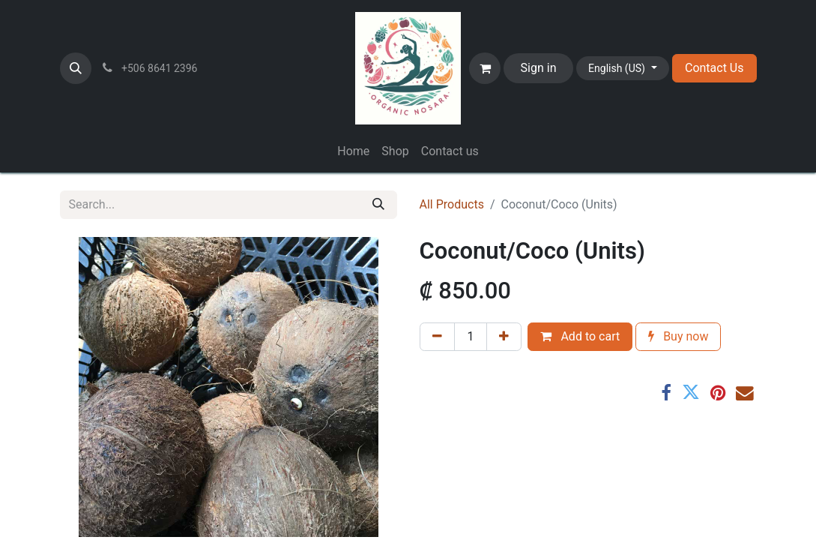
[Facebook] (666, 393)
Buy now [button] (678, 336)
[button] (75, 68)
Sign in (539, 68)
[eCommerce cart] (485, 68)
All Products (452, 204)
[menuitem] (353, 151)
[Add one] (504, 336)
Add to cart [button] (580, 336)
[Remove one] (437, 336)
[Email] (745, 393)
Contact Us (714, 68)
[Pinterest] (717, 393)
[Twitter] (691, 393)
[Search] (378, 204)
